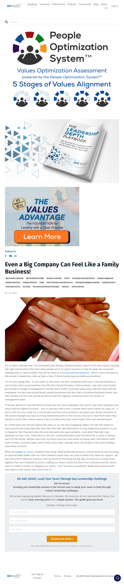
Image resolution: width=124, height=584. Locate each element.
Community (85, 4)
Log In (114, 5)
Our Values (37, 574)
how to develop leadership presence (60, 282)
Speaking (32, 4)
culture (66, 278)
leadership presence (13, 287)
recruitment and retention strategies (46, 287)
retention (65, 287)
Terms (57, 576)
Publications (58, 4)
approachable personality (35, 278)
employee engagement (105, 278)
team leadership (78, 287)
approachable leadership (14, 278)
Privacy (67, 576)
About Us (104, 6)
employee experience (13, 282)
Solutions (45, 4)
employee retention (30, 282)
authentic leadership (54, 278)
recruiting (26, 287)
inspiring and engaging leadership (87, 282)
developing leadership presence (83, 278)
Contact (37, 577)
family (42, 282)
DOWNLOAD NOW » (62, 539)
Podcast (72, 4)
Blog (96, 4)
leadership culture (108, 282)
